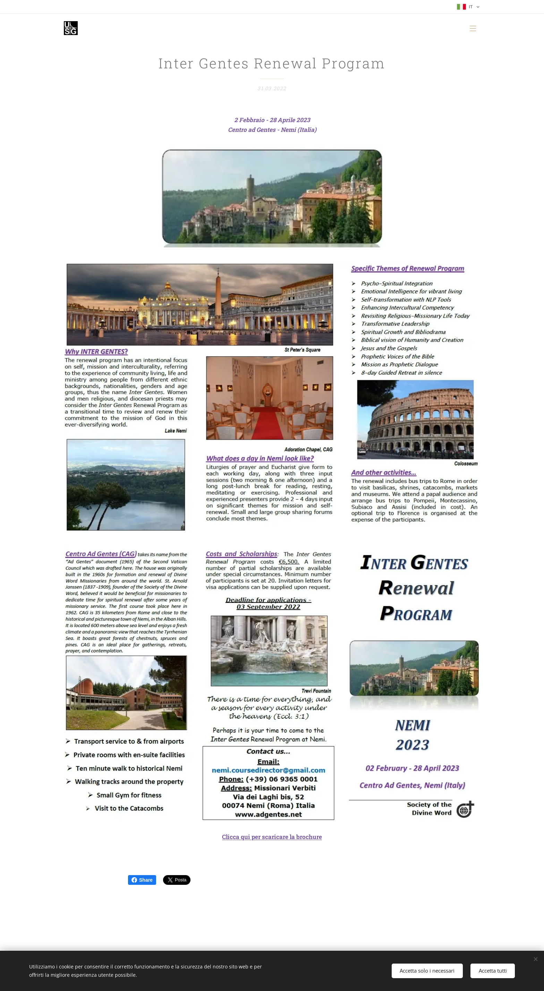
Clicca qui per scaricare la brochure (272, 837)
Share (142, 880)
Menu (473, 28)
